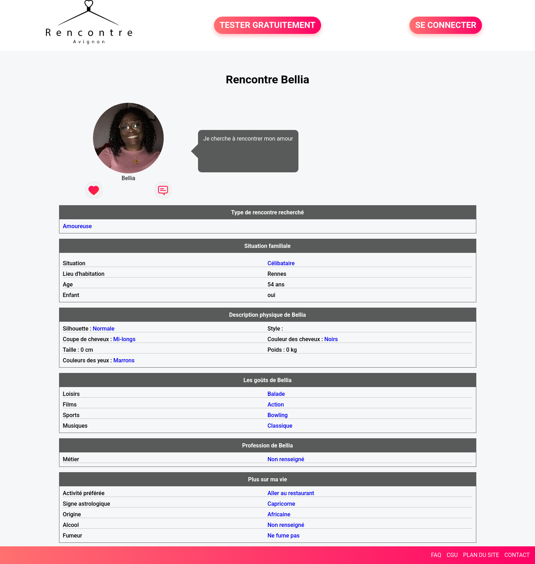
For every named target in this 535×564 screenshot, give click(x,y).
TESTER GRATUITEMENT (267, 25)
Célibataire (281, 263)
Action (276, 404)
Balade (276, 394)
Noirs (331, 339)
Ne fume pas (284, 535)
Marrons (124, 360)
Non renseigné (286, 459)
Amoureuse (77, 226)
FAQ (436, 555)
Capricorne (281, 503)
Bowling (278, 415)
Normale (103, 328)
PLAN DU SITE (481, 555)
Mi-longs (124, 339)
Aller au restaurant (291, 493)
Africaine (279, 514)
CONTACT (517, 555)
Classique (280, 425)
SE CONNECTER (445, 25)
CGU (452, 555)
